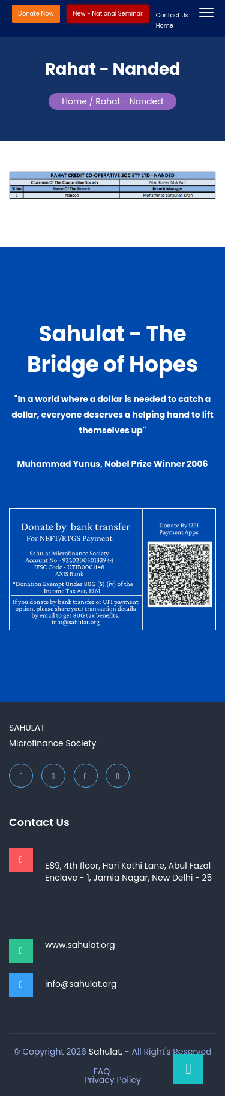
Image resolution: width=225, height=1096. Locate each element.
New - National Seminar (108, 13)
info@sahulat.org (80, 984)
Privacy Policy (112, 1080)
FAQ (102, 1071)
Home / (77, 101)
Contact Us (172, 16)
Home (164, 26)
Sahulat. (106, 1052)
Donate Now (36, 13)
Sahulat (27, 728)
